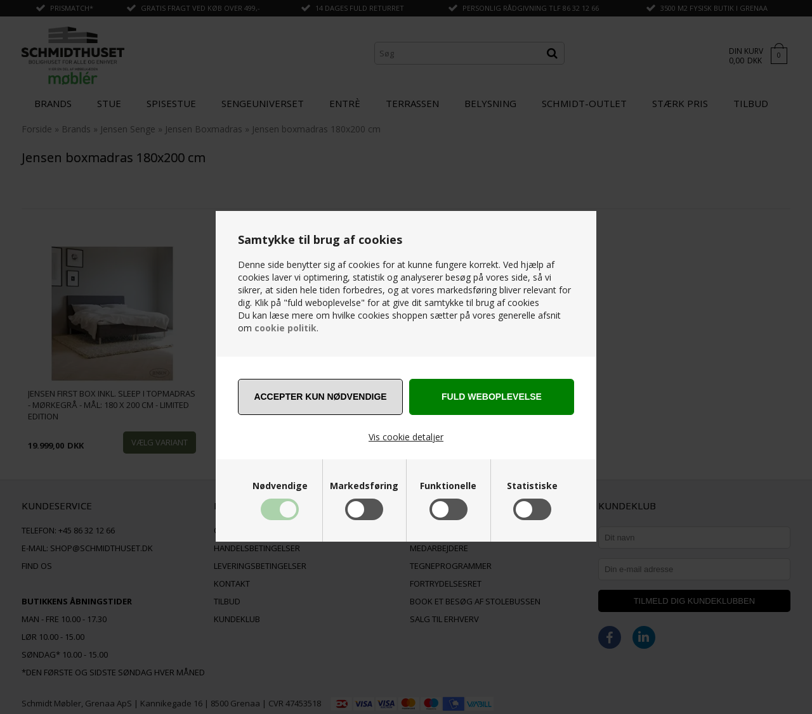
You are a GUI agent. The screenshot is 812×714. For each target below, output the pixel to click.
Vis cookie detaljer (406, 437)
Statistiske (532, 485)
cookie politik (285, 328)
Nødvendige (280, 485)
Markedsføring (364, 485)
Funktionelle (448, 485)
